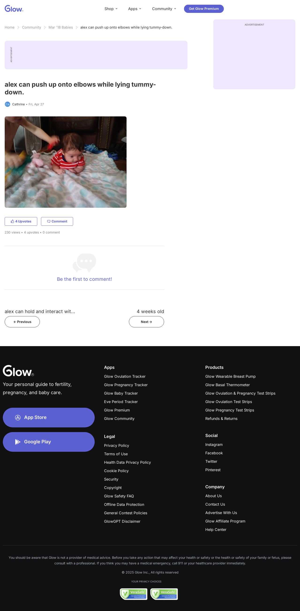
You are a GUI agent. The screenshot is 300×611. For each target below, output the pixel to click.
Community (31, 27)
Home (10, 27)
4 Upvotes (21, 221)
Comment (57, 221)
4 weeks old (150, 311)
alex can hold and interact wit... (40, 311)
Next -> (146, 322)
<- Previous (22, 322)
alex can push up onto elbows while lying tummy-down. (126, 27)
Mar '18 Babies (61, 27)
